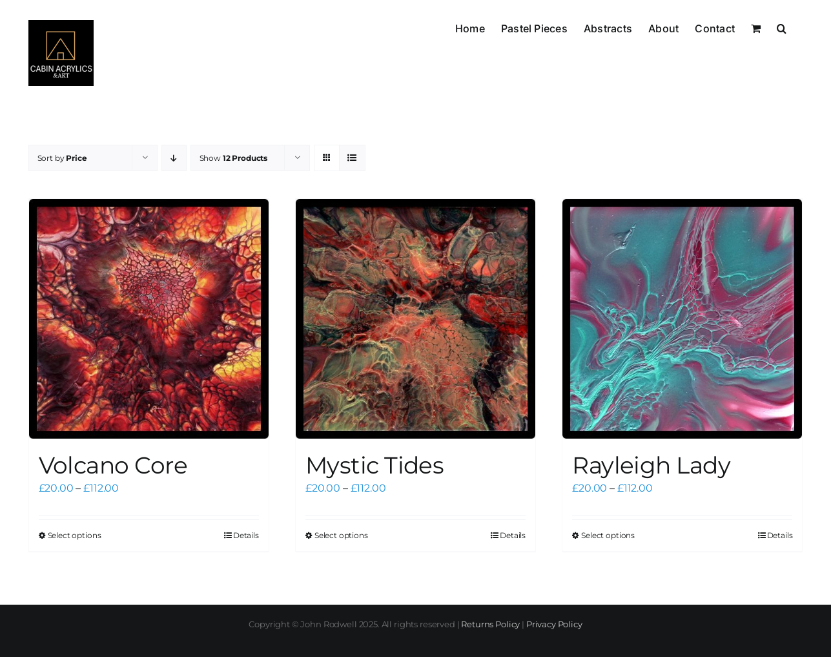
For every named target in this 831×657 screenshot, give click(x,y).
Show (234, 158)
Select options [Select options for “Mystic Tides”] (341, 535)
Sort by (62, 158)
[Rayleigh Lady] (682, 319)
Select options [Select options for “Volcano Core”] (74, 535)
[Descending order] (174, 158)
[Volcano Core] (149, 319)
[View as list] (352, 158)
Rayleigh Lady (651, 465)
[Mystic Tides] (415, 319)
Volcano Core (113, 465)
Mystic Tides (374, 465)
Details (246, 535)
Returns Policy (490, 624)
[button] (781, 27)
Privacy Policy (554, 624)
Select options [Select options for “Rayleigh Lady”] (608, 535)
